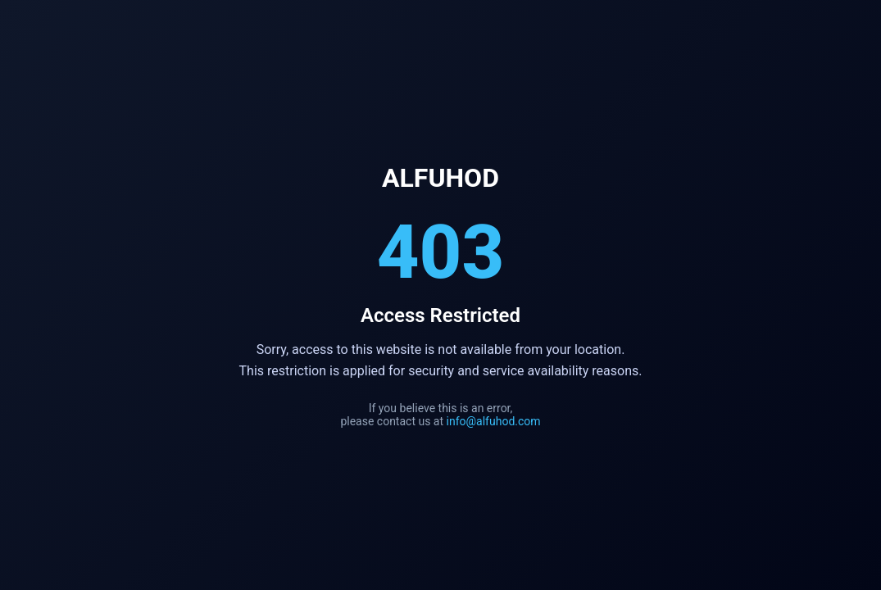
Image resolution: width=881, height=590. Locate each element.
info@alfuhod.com (494, 421)
